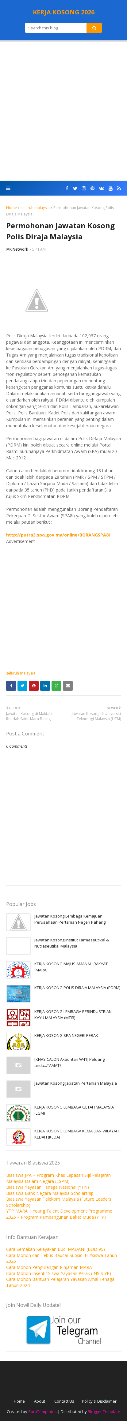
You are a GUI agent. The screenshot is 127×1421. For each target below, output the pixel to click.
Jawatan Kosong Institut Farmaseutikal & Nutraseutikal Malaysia (71, 943)
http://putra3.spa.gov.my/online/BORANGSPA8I (58, 535)
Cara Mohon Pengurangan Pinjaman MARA (49, 1267)
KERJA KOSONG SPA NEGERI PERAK (66, 1035)
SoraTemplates (42, 1411)
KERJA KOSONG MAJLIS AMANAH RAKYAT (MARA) (71, 967)
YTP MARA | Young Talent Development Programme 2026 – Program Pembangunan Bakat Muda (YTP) (59, 1214)
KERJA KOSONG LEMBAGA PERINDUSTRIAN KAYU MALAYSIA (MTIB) (73, 1014)
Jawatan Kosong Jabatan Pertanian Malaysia (75, 1083)
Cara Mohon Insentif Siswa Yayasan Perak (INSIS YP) (58, 1273)
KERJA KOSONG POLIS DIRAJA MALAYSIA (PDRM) (77, 987)
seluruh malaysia (35, 207)
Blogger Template (104, 1411)
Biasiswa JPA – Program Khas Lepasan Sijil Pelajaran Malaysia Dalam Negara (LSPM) (58, 1178)
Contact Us (64, 1401)
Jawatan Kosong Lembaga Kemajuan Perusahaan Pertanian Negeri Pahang (70, 919)
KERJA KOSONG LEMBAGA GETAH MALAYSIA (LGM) (74, 1110)
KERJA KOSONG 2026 (63, 12)
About (39, 1401)
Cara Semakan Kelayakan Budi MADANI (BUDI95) (55, 1249)
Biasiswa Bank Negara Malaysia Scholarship (50, 1193)
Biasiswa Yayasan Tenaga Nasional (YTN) (47, 1187)
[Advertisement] (63, 111)
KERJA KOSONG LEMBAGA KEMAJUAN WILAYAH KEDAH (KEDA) (76, 1134)
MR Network (17, 249)
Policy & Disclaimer (99, 1401)
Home (11, 207)
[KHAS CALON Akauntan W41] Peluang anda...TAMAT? (69, 1062)
